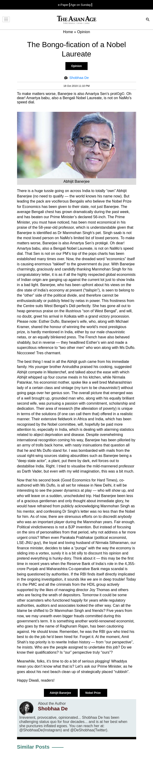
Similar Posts (33, 747)
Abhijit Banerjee (61, 692)
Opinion (76, 66)
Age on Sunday (81, 5)
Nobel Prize (93, 692)
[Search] (148, 20)
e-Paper (63, 5)
